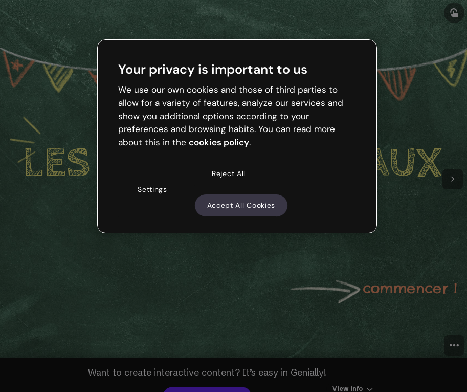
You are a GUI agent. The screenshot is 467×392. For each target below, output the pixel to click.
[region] (237, 136)
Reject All (229, 173)
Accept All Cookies (241, 205)
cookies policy (219, 142)
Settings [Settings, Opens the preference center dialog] (152, 189)
